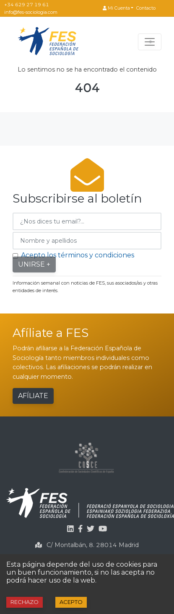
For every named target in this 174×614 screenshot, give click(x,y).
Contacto (146, 8)
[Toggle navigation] (149, 41)
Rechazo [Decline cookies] (24, 602)
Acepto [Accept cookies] (71, 602)
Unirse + (34, 264)
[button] (118, 9)
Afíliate (33, 396)
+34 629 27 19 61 (26, 5)
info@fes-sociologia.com (30, 12)
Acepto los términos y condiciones (77, 255)
